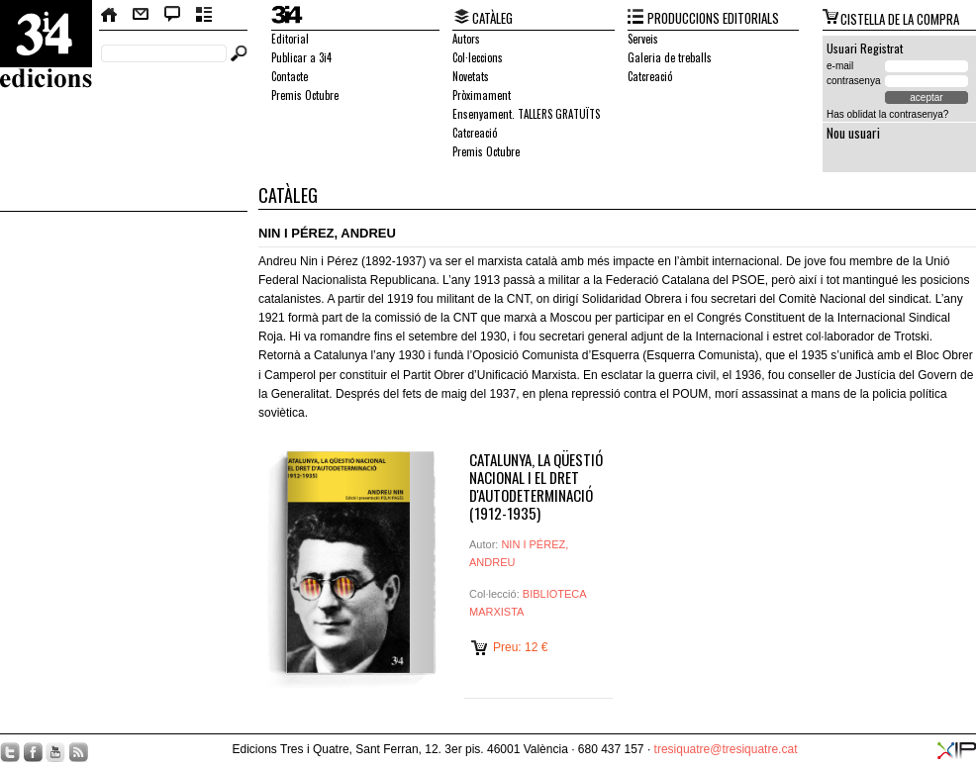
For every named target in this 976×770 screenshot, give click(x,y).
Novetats (470, 76)
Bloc (172, 15)
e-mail (840, 65)
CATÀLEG (492, 18)
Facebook (33, 752)
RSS (78, 752)
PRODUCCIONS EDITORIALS (713, 18)
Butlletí (204, 15)
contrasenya (853, 80)
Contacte (140, 15)
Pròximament (481, 95)
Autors (466, 39)
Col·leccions (477, 57)
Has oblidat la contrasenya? (887, 114)
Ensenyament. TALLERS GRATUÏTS (526, 114)
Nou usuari (853, 133)
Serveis (643, 39)
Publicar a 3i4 (301, 57)
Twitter (10, 752)
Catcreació (474, 133)
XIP (956, 750)
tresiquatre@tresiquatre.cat (726, 749)
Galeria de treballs (670, 57)
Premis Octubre (305, 95)
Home (110, 15)
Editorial (290, 39)
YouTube (55, 752)
